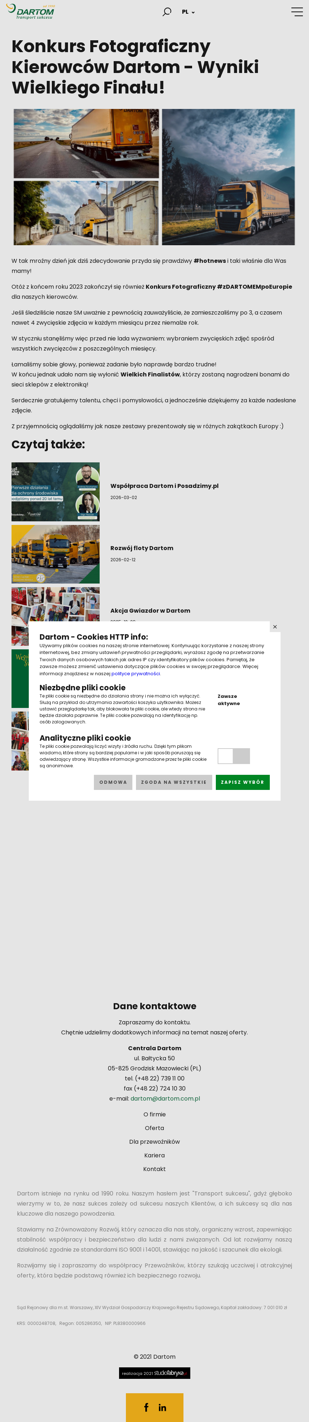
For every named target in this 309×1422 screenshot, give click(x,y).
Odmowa (113, 782)
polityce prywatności (136, 673)
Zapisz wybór (242, 782)
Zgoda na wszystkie (174, 782)
